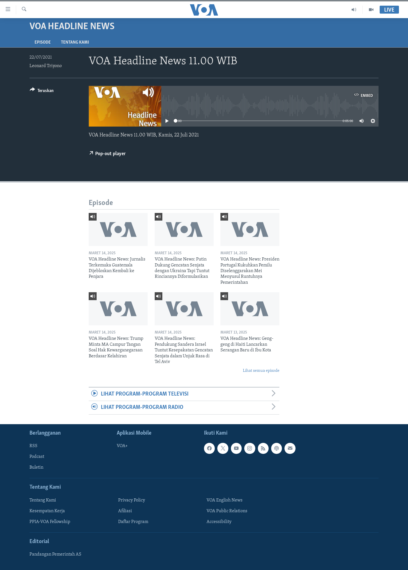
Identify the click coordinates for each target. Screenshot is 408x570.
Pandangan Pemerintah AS (55, 554)
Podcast (36, 456)
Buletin (36, 467)
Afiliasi (125, 511)
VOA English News (225, 500)
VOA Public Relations (227, 511)
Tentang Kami (75, 42)
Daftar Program (133, 521)
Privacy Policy (131, 500)
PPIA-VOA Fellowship (49, 521)
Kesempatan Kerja (47, 511)
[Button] (42, 91)
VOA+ (122, 446)
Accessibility (219, 521)
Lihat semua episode (261, 371)
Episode (43, 42)
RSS (33, 446)
